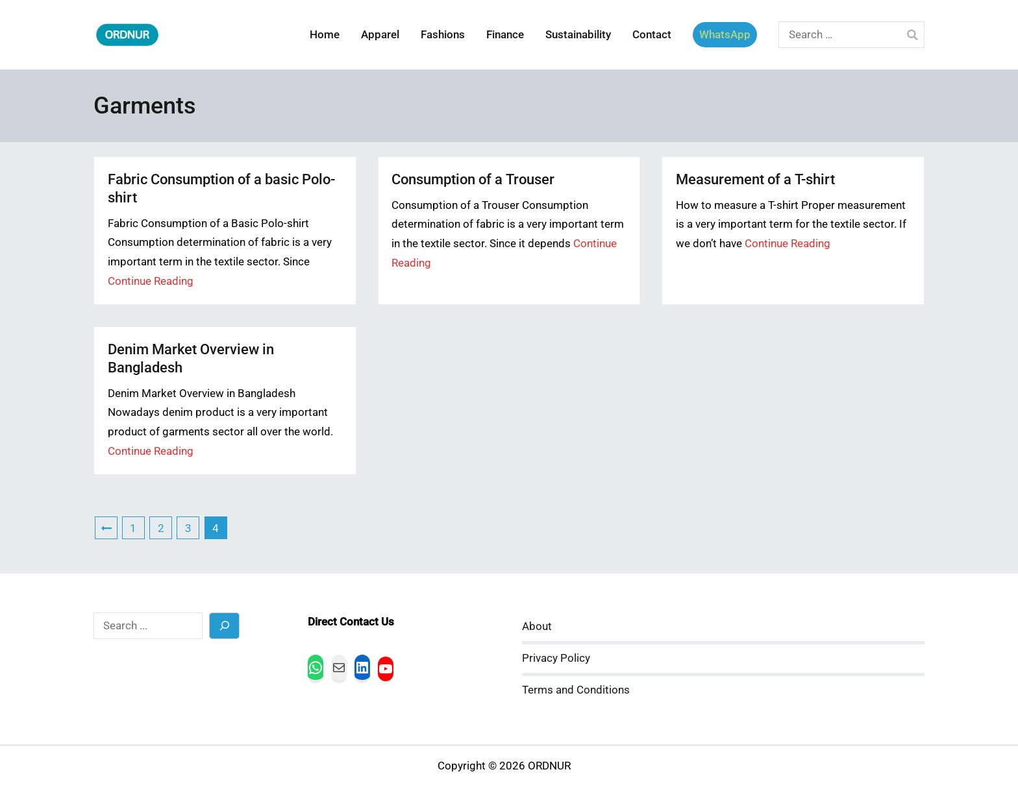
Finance (505, 35)
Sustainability (578, 35)
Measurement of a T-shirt (755, 179)
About (537, 626)
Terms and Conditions (576, 690)
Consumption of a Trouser (472, 179)
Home (325, 35)
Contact (651, 35)
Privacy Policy (556, 658)
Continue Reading (150, 281)
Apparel (380, 35)
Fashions (443, 35)
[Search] (224, 625)
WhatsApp (725, 35)
